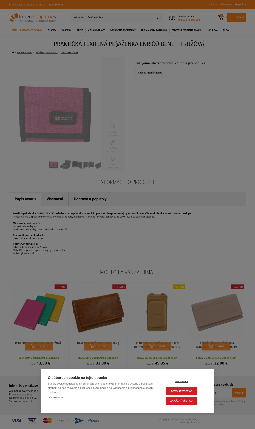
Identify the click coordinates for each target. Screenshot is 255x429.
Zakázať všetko (186, 401)
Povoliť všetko (186, 391)
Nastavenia (185, 382)
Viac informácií (55, 398)
